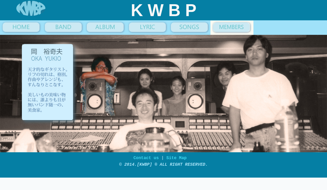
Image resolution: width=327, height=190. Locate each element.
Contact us (147, 160)
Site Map (176, 160)
